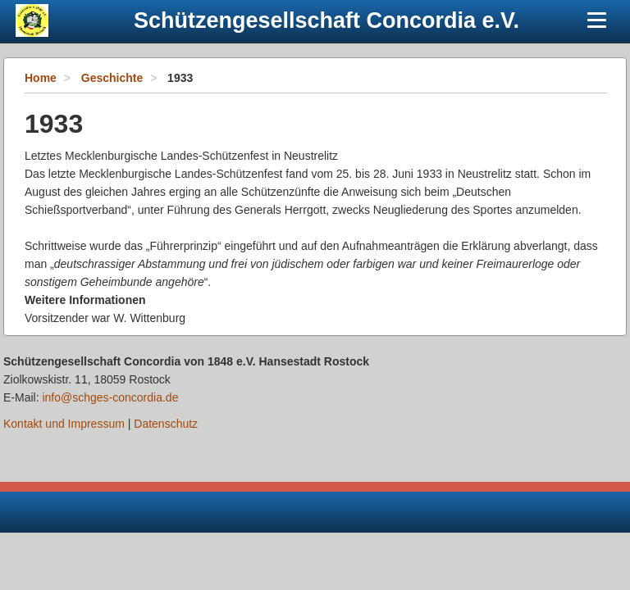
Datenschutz (166, 423)
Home (41, 77)
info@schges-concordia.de (110, 397)
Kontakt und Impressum (64, 423)
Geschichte (112, 77)
